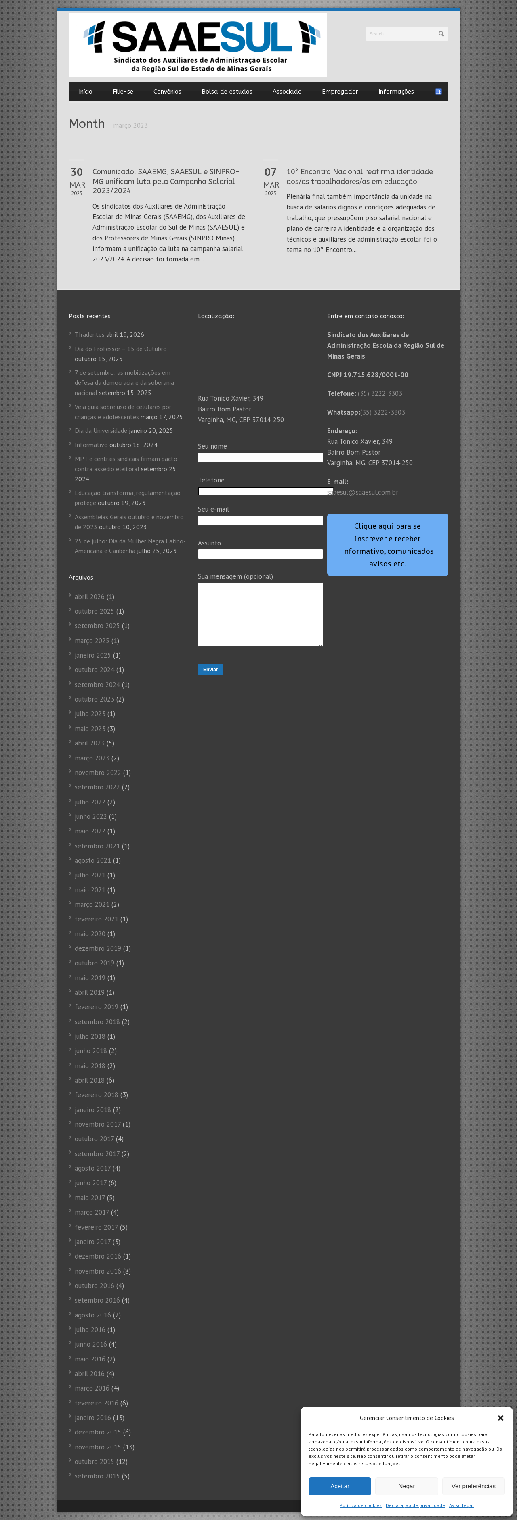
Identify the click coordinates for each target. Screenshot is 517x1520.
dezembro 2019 (98, 948)
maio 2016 (90, 1359)
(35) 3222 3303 (380, 393)
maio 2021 (90, 889)
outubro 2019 (94, 962)
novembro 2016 (98, 1271)
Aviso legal (461, 1505)
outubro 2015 (94, 1461)
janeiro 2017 (93, 1241)
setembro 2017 (97, 1153)
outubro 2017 (94, 1138)
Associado (287, 91)
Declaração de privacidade (415, 1505)
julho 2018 (90, 1036)
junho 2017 (91, 1182)
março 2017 (92, 1212)
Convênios (167, 91)
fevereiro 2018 (96, 1094)
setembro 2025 (97, 625)
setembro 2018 (97, 1021)
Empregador (340, 91)
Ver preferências (474, 1485)
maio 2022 (90, 831)
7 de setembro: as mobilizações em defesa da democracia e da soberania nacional (124, 382)
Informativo (91, 445)
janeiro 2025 (93, 655)
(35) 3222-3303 (382, 412)
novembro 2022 (98, 772)
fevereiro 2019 (96, 1006)
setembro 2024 (97, 684)
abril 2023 (90, 743)
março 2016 (92, 1388)
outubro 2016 (94, 1285)
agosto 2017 (93, 1168)
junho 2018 (91, 1050)
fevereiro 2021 (96, 919)
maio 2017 (90, 1197)
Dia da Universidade (101, 430)
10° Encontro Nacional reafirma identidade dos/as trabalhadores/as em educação (359, 176)
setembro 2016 (97, 1300)
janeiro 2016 (93, 1417)
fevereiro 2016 (96, 1403)
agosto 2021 (93, 860)
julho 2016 (90, 1329)
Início (85, 91)
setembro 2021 (97, 845)
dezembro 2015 (98, 1432)
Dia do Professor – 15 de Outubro (121, 349)
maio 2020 (90, 933)
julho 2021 (90, 875)
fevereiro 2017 (96, 1227)
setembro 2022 (97, 787)
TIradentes (90, 334)
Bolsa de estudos (227, 91)
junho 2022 (91, 816)
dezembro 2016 (98, 1256)
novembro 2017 (98, 1124)
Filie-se (123, 91)
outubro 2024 (94, 669)
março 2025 (92, 640)
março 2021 (92, 904)
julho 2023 (90, 713)
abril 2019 (90, 992)
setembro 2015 (97, 1476)
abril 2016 (90, 1373)
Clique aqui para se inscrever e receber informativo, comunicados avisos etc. (388, 545)
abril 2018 (90, 1080)
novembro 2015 (98, 1447)
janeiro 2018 (93, 1109)
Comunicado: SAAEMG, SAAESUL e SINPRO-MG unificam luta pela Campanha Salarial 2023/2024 (166, 181)
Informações (396, 91)
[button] (501, 1418)
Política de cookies (361, 1505)
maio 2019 (90, 977)
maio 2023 (90, 728)
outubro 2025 (94, 611)
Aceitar (339, 1485)
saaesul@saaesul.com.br (362, 492)
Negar (407, 1485)
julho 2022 (90, 802)
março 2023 (92, 758)
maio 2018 (90, 1065)
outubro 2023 (94, 699)
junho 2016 (91, 1344)
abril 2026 (90, 596)
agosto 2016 (93, 1315)
